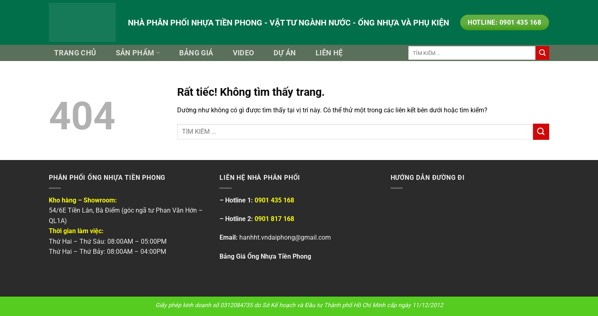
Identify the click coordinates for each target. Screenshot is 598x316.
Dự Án (285, 53)
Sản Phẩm (138, 53)
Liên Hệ (329, 53)
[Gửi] (542, 53)
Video (243, 53)
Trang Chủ (75, 53)
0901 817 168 (274, 219)
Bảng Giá (196, 53)
